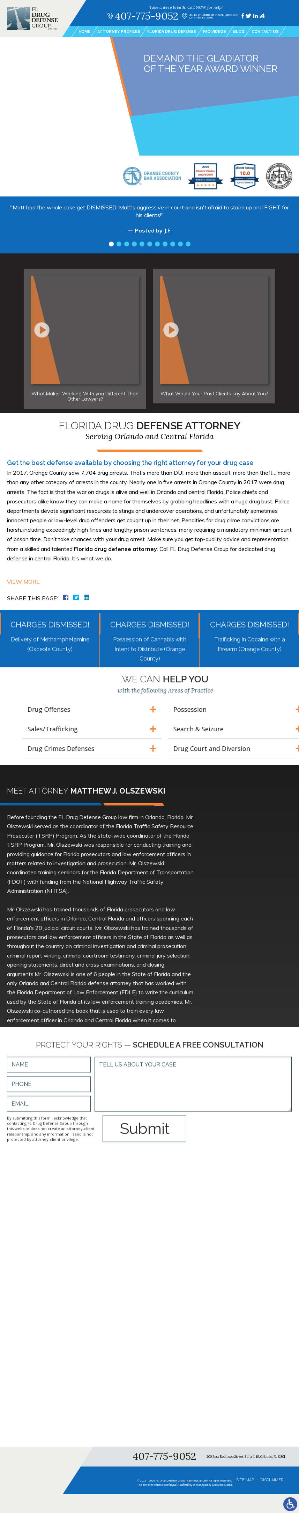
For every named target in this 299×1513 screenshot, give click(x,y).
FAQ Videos (214, 31)
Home (84, 31)
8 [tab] (165, 245)
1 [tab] (111, 245)
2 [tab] (119, 245)
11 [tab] (188, 245)
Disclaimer (271, 1480)
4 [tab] (134, 245)
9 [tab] (172, 245)
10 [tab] (180, 245)
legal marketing (179, 1484)
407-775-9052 (147, 16)
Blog (239, 31)
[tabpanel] (149, 224)
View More (23, 581)
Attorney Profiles (118, 31)
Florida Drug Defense (171, 31)
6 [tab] (149, 245)
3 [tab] (126, 245)
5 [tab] (142, 245)
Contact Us (265, 31)
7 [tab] (157, 245)
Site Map (245, 1480)
